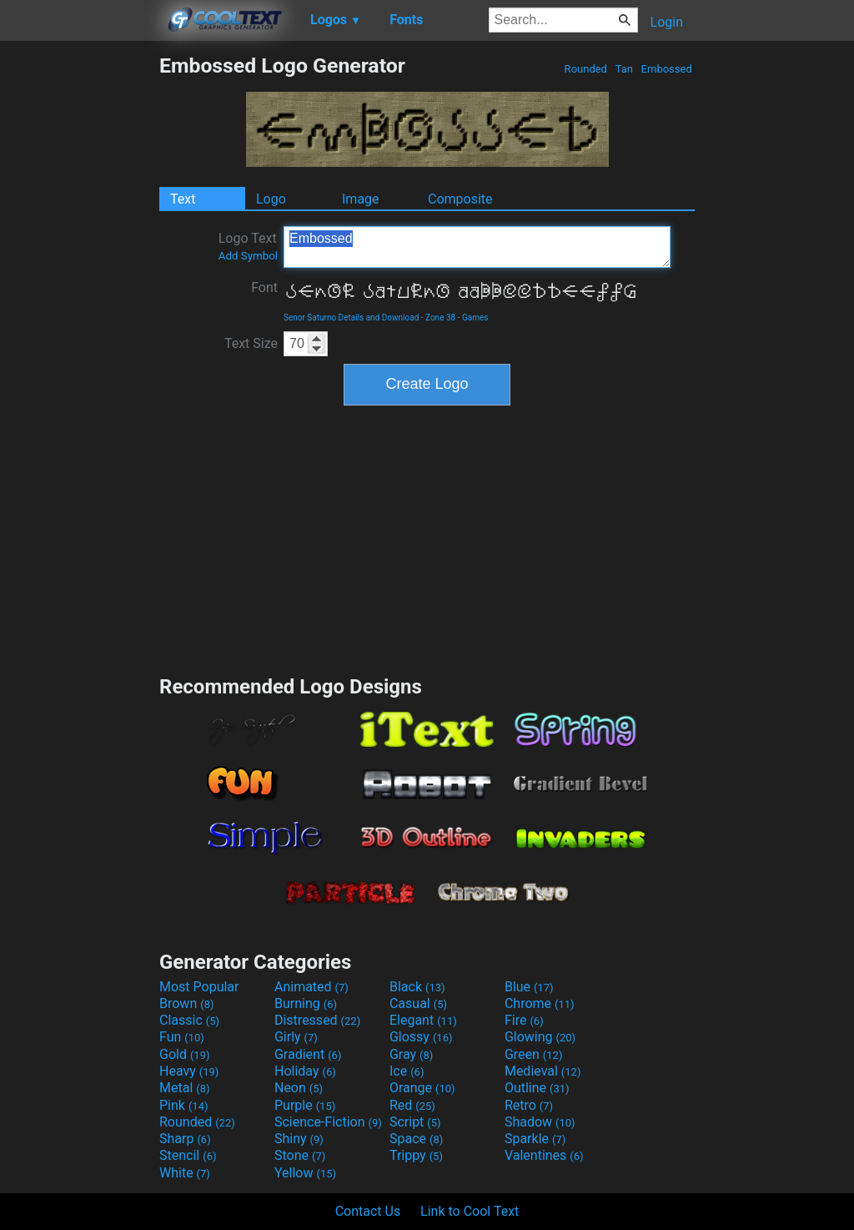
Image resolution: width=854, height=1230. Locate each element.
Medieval (543, 1071)
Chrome (540, 1003)
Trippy (416, 1155)
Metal (184, 1088)
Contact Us (368, 1211)
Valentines (544, 1155)
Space (416, 1139)
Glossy (421, 1037)
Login (667, 22)
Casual (418, 1003)
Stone (299, 1155)
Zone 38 (440, 317)
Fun (181, 1037)
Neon (298, 1088)
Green (534, 1054)
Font (264, 287)
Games (475, 317)
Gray (411, 1054)
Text (182, 199)
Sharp (185, 1139)
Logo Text (248, 246)
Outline (537, 1088)
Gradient (307, 1054)
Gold (184, 1054)
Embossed (666, 69)
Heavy (189, 1071)
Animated (311, 987)
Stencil (187, 1155)
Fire (524, 1020)
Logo (271, 199)
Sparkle (535, 1139)
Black (417, 987)
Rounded (585, 69)
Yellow (305, 1173)
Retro (529, 1105)
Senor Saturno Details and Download (351, 317)
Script (415, 1122)
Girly (296, 1037)
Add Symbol (248, 256)
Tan (623, 69)
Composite (460, 199)
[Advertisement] (79, 303)
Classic (189, 1020)
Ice (406, 1071)
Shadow (540, 1122)
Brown (186, 1003)
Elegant (423, 1020)
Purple (304, 1105)
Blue (529, 987)
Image (360, 199)
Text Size (251, 343)
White (184, 1173)
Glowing (540, 1037)
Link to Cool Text (469, 1211)
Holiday (305, 1071)
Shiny (299, 1139)
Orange (422, 1088)
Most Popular (199, 987)
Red (412, 1105)
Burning (305, 1003)
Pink (183, 1105)
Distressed (317, 1020)
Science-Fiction (328, 1122)
